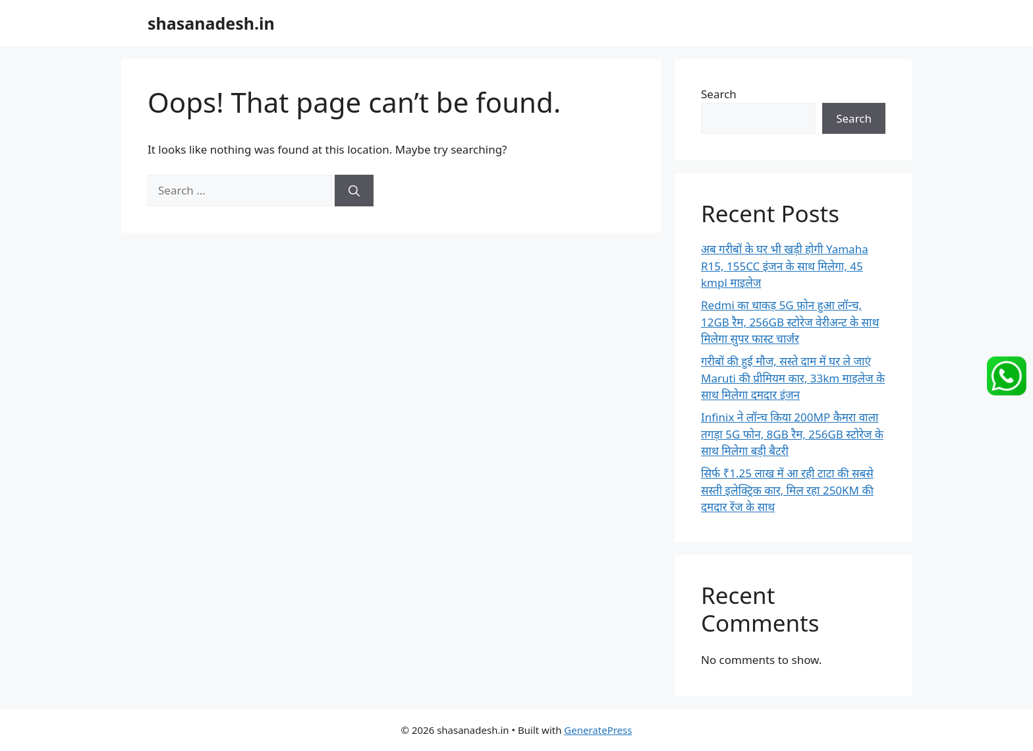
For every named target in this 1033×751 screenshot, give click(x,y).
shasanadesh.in (211, 23)
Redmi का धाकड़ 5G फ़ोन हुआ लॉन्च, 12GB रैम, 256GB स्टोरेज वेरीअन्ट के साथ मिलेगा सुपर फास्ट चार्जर (790, 321)
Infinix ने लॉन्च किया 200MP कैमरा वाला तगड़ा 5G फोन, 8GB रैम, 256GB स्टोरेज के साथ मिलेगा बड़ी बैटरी (792, 433)
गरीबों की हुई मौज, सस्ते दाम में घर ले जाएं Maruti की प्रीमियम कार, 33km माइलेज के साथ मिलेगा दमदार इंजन (793, 377)
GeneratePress (598, 729)
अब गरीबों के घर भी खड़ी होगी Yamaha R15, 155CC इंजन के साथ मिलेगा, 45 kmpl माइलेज (784, 265)
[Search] (354, 190)
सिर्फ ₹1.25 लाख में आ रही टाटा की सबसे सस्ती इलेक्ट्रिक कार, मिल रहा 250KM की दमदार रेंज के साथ (787, 490)
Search (719, 94)
